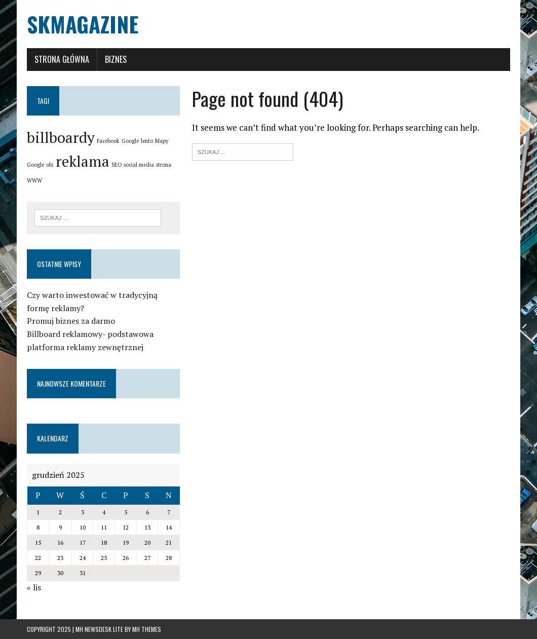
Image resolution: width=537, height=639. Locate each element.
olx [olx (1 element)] (50, 164)
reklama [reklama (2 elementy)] (82, 161)
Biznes (116, 59)
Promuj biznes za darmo (71, 320)
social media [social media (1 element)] (139, 164)
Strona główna (61, 59)
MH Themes (146, 629)
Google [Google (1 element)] (130, 140)
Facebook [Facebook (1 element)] (108, 140)
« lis (34, 587)
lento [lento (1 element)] (147, 140)
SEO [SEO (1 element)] (116, 164)
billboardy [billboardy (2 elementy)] (61, 137)
